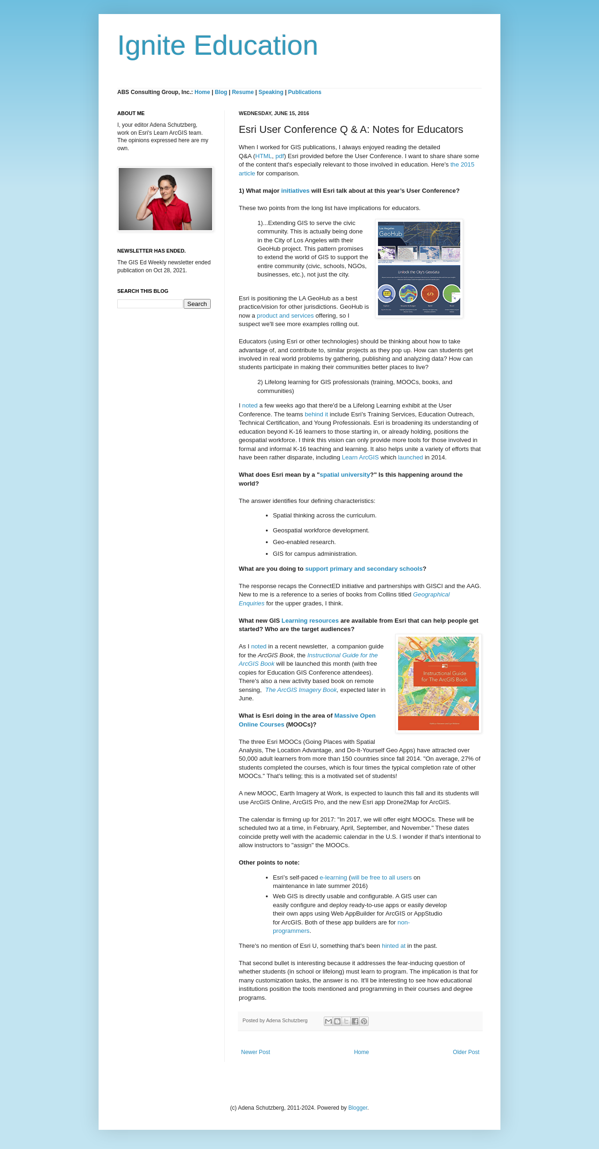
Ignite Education (217, 45)
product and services (285, 315)
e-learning (333, 877)
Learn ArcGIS (360, 457)
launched (410, 457)
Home (202, 92)
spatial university (345, 474)
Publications (304, 92)
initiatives (295, 190)
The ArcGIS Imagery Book (300, 689)
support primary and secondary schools (363, 568)
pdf (279, 156)
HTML (263, 156)
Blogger (357, 1108)
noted (249, 405)
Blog (221, 92)
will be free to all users (381, 877)
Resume (243, 92)
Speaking (270, 92)
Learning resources (310, 620)
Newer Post (255, 1052)
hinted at (394, 945)
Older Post (466, 1052)
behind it (316, 414)
